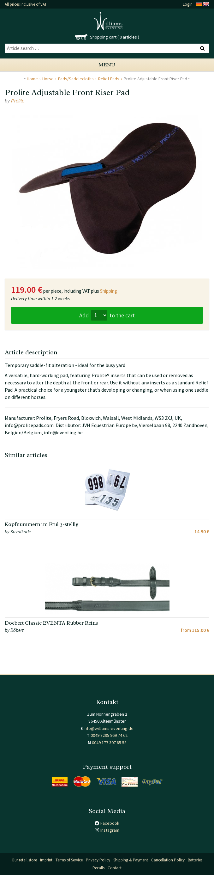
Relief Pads (108, 79)
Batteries (195, 860)
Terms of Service (69, 860)
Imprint (46, 860)
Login (188, 4)
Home (32, 79)
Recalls (98, 868)
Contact (115, 868)
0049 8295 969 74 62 (109, 735)
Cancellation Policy (168, 860)
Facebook (109, 823)
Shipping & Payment (130, 860)
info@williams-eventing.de (109, 728)
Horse (48, 79)
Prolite (18, 100)
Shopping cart (103, 37)
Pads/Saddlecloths (76, 79)
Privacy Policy (98, 860)
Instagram (109, 830)
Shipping (108, 291)
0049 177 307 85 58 (109, 742)
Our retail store (24, 860)
